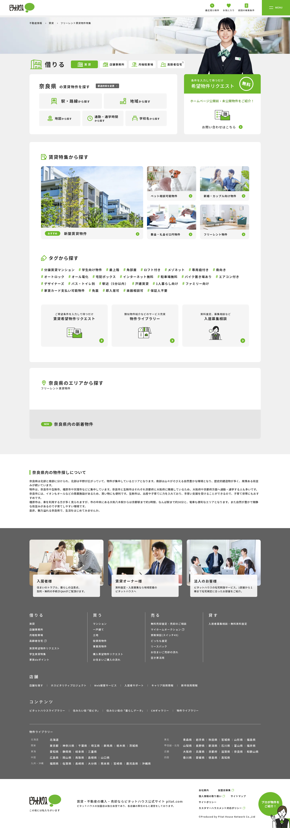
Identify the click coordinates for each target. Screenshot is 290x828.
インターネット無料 (138, 276)
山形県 (238, 740)
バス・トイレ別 (83, 283)
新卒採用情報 (189, 685)
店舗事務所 (113, 64)
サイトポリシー (208, 802)
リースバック (159, 646)
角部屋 (132, 269)
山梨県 (187, 746)
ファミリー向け (197, 283)
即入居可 (112, 290)
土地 (96, 635)
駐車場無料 (169, 276)
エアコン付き (229, 276)
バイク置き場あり (198, 276)
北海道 (54, 740)
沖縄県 (146, 763)
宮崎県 (117, 763)
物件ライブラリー (188, 710)
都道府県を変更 (107, 85)
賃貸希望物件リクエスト (44, 648)
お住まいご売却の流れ (164, 652)
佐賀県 (67, 763)
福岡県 (54, 763)
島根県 (92, 757)
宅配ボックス (106, 276)
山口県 (105, 757)
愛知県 (54, 751)
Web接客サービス (105, 685)
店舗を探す (36, 685)
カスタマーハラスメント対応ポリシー (220, 808)
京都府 (212, 751)
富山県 (238, 746)
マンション (100, 624)
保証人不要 (159, 290)
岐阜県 (79, 751)
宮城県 (225, 740)
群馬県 (108, 746)
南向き (221, 269)
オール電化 (80, 276)
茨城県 (133, 746)
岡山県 (67, 757)
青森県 (187, 740)
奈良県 (238, 751)
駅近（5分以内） (115, 283)
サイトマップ (238, 796)
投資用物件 (100, 641)
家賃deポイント (39, 659)
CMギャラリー (160, 710)
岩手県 (200, 740)
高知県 (225, 757)
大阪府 (187, 751)
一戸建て (98, 629)
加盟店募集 (224, 790)
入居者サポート (134, 685)
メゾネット (176, 269)
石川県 (225, 746)
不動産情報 (36, 23)
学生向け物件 (92, 269)
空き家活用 (158, 658)
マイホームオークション (166, 629)
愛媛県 (200, 757)
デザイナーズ (54, 283)
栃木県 (121, 746)
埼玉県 (95, 746)
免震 (95, 290)
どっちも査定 (159, 641)
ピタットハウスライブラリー (47, 710)
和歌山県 (253, 751)
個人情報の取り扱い (210, 796)
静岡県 (67, 751)
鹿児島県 (132, 763)
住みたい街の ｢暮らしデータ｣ (125, 710)
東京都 (54, 746)
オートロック (54, 276)
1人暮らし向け (167, 283)
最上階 (114, 269)
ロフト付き (152, 269)
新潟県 (212, 746)
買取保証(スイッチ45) (165, 635)
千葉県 (82, 746)
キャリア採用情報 (162, 685)
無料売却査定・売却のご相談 (169, 624)
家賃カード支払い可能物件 (64, 290)
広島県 (54, 757)
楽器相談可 (135, 290)
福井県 (251, 746)
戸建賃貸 (142, 283)
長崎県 (79, 763)
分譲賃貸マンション (59, 269)
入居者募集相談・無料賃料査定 (228, 624)
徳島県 (212, 757)
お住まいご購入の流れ (107, 659)
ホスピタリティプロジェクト (69, 685)
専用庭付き (200, 269)
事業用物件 (100, 646)
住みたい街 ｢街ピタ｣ (86, 710)
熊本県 (105, 763)
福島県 (251, 740)
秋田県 (212, 740)
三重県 (92, 751)
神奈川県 (69, 746)
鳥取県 (79, 757)
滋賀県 (225, 751)
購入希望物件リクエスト (108, 654)
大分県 (92, 763)
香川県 (187, 757)
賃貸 (52, 23)
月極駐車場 (142, 64)
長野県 (200, 746)
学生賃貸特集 (37, 654)
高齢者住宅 (172, 64)
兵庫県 (200, 751)
